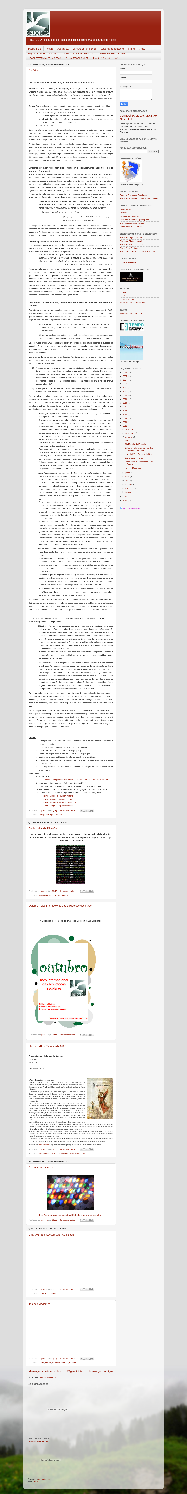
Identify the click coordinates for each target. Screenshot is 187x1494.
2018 (125, 403)
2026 (125, 372)
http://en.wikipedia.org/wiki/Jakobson (58, 806)
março (128, 484)
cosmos (45, 1293)
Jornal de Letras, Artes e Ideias (133, 303)
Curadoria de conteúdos (112, 48)
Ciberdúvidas (125, 209)
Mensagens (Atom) (48, 1377)
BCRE (36, 1482)
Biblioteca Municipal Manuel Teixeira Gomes (139, 198)
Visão (122, 296)
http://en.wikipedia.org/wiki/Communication (60, 802)
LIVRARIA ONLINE (128, 262)
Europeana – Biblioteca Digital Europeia (137, 251)
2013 (125, 422)
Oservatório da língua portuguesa (134, 220)
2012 (125, 426)
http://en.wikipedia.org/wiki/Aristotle (57, 799)
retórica (59, 815)
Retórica (33, 70)
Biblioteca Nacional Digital (131, 244)
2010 (125, 500)
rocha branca (74, 1153)
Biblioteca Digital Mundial (131, 241)
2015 (125, 414)
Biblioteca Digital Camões (131, 237)
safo (83, 1153)
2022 (125, 387)
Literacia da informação (84, 48)
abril (127, 480)
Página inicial (34, 48)
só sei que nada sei (60, 895)
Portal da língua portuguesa (132, 223)
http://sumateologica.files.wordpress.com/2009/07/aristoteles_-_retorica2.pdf (75, 780)
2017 (125, 407)
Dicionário (124, 213)
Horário (49, 48)
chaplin (41, 1362)
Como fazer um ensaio (42, 1167)
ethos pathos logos (46, 815)
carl (39, 1293)
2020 (125, 395)
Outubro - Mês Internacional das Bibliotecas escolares (60, 905)
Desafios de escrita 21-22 (112, 53)
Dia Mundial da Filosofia (43, 828)
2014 (125, 418)
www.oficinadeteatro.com (131, 313)
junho (128, 473)
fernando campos (45, 1153)
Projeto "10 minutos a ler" (105, 58)
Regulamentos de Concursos (42, 53)
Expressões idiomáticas (130, 216)
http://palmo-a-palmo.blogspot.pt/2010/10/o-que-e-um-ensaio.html (70, 1215)
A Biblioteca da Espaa (38, 1441)
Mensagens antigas (101, 1371)
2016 (125, 410)
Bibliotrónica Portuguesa (130, 248)
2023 (125, 384)
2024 (125, 380)
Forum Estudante (127, 299)
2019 (125, 399)
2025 (125, 376)
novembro (130, 433)
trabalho (72, 1362)
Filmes (131, 48)
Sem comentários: (68, 810)
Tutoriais (64, 53)
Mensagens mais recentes (44, 1371)
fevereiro (129, 488)
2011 (125, 497)
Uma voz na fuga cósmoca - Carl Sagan (52, 1234)
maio (127, 477)
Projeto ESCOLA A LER (77, 58)
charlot (48, 1362)
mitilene (64, 1153)
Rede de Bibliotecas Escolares (133, 195)
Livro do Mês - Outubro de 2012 (47, 1046)
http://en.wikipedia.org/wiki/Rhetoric (57, 796)
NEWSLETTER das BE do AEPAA (44, 58)
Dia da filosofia (44, 895)
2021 (125, 391)
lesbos (57, 1153)
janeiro (128, 492)
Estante (123, 292)
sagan (53, 1293)
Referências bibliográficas (131, 227)
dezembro (130, 429)
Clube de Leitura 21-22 (84, 53)
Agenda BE (63, 48)
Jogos (142, 48)
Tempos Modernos (39, 1304)
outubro (129, 437)
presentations (44, 1479)
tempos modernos (60, 1362)
